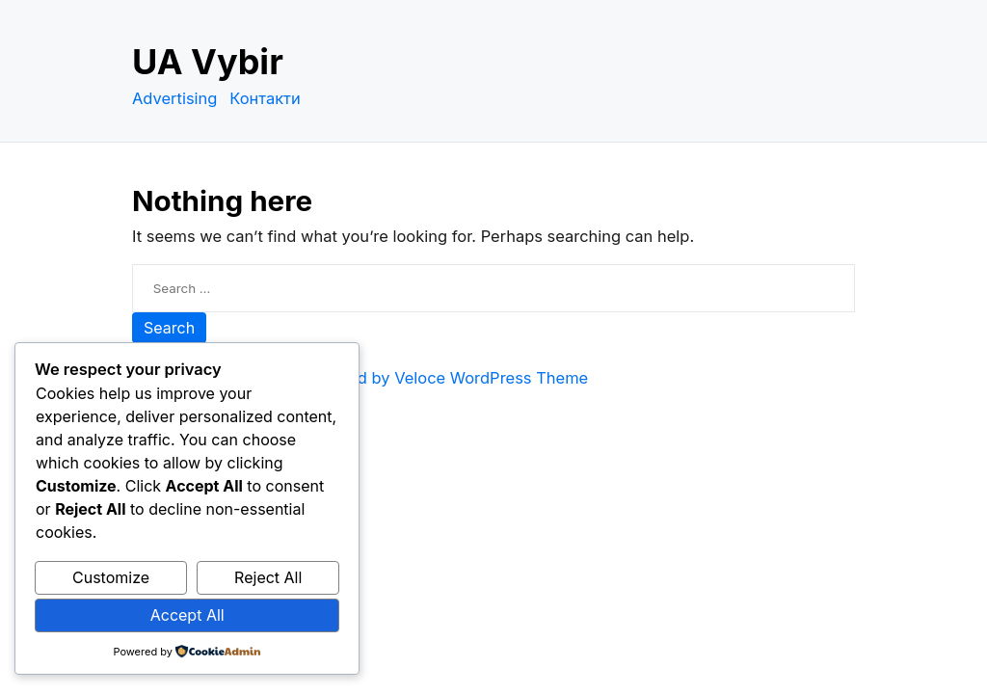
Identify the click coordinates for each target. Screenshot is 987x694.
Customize (110, 577)
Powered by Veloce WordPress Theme (445, 377)
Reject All (268, 577)
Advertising (174, 98)
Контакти (265, 98)
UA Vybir (207, 61)
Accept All (187, 615)
